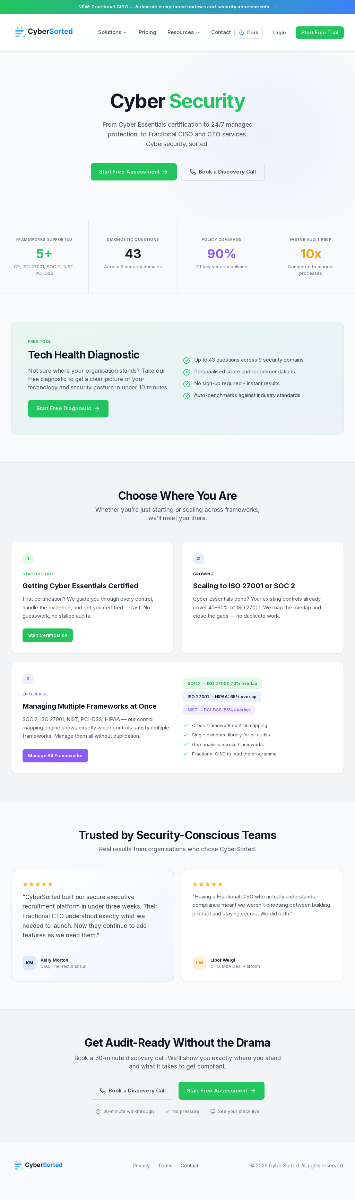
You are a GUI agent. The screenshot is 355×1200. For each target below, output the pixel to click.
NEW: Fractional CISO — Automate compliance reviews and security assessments (177, 6)
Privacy (141, 1177)
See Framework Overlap (228, 638)
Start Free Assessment (133, 171)
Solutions (113, 32)
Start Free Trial (319, 32)
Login (279, 32)
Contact (221, 32)
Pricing (147, 32)
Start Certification (50, 638)
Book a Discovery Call (223, 171)
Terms (165, 1177)
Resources (183, 32)
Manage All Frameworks (58, 764)
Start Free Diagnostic (68, 408)
